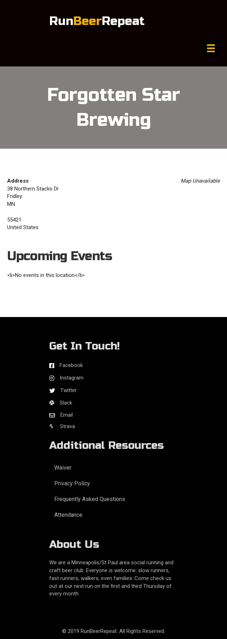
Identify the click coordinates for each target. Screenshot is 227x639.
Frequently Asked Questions (89, 499)
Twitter (68, 390)
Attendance (68, 514)
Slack (66, 403)
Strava (62, 426)
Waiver (62, 467)
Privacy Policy (72, 483)
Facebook (71, 365)
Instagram (72, 378)
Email (66, 415)
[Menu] (211, 48)
